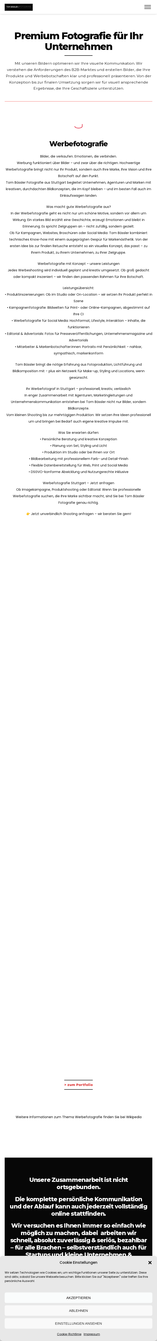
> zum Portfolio (78, 1085)
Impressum (92, 1334)
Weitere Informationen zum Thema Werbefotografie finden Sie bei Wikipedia (79, 1117)
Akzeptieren (78, 1298)
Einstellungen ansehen (78, 1323)
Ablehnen (78, 1311)
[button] (150, 1262)
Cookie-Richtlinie (69, 1334)
